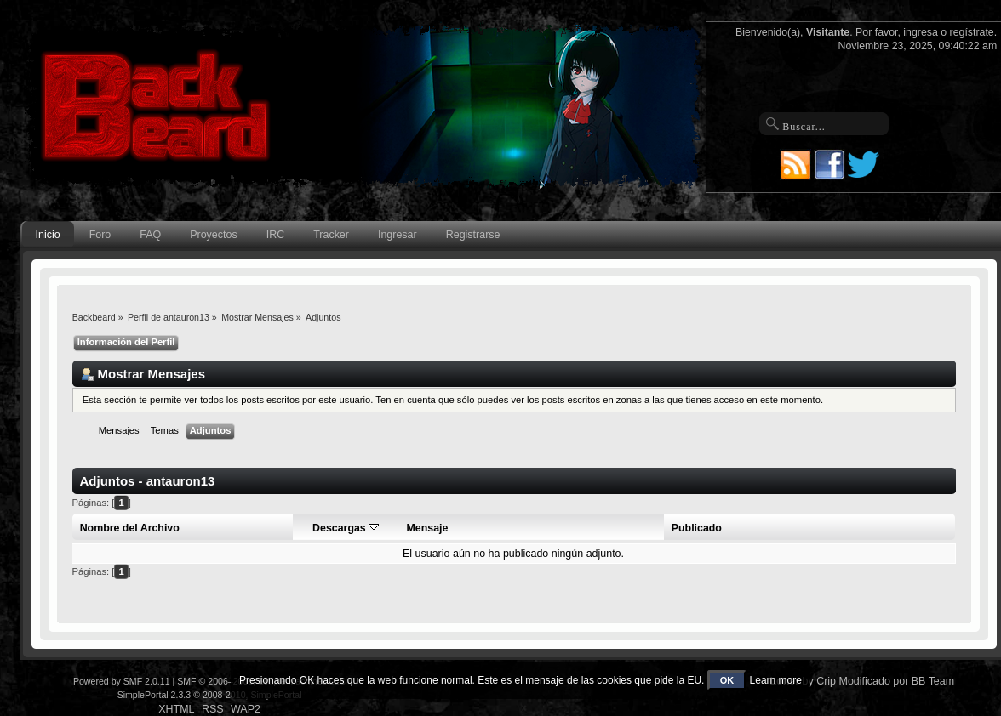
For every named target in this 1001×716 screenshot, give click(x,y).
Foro (100, 235)
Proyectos (213, 235)
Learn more (776, 680)
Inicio (48, 235)
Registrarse (473, 235)
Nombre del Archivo (130, 528)
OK (727, 680)
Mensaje (428, 528)
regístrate (972, 32)
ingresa (920, 32)
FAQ (150, 235)
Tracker (331, 235)
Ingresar (397, 235)
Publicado (697, 528)
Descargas (345, 528)
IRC (275, 235)
